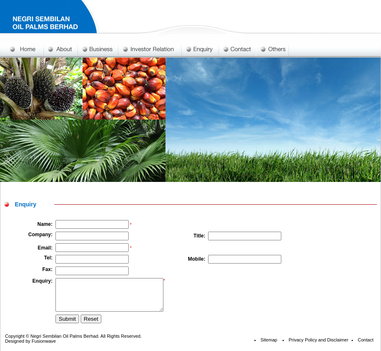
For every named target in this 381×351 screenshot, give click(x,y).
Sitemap (269, 346)
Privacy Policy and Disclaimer (318, 346)
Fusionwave (43, 347)
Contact (366, 346)
